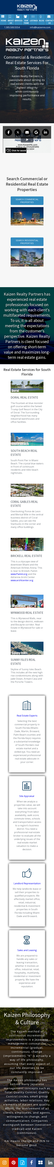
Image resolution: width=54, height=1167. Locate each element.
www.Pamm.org (19, 574)
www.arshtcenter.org (22, 580)
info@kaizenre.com (40, 27)
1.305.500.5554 (12, 27)
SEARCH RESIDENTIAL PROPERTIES (27, 242)
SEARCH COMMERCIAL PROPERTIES (27, 201)
